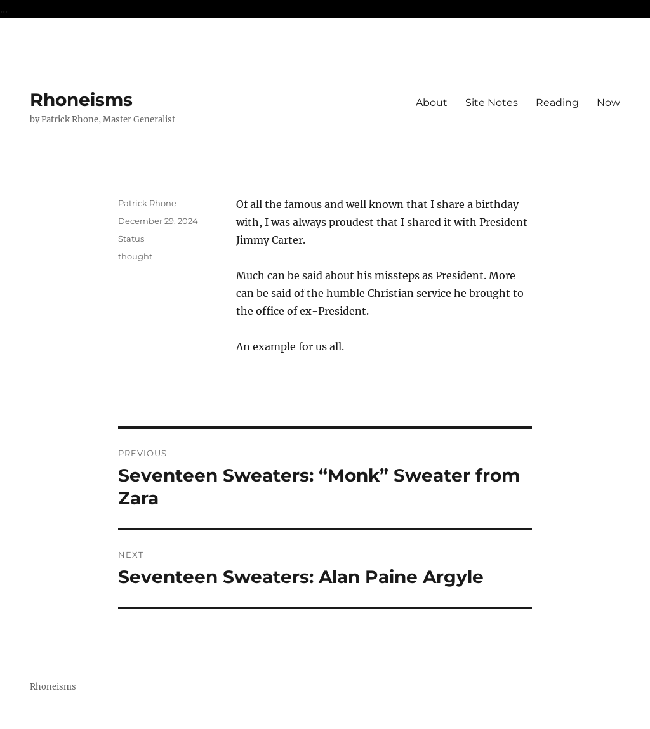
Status (131, 238)
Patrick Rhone (147, 203)
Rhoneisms (81, 99)
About (432, 102)
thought (135, 256)
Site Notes (491, 102)
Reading (557, 102)
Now (608, 102)
